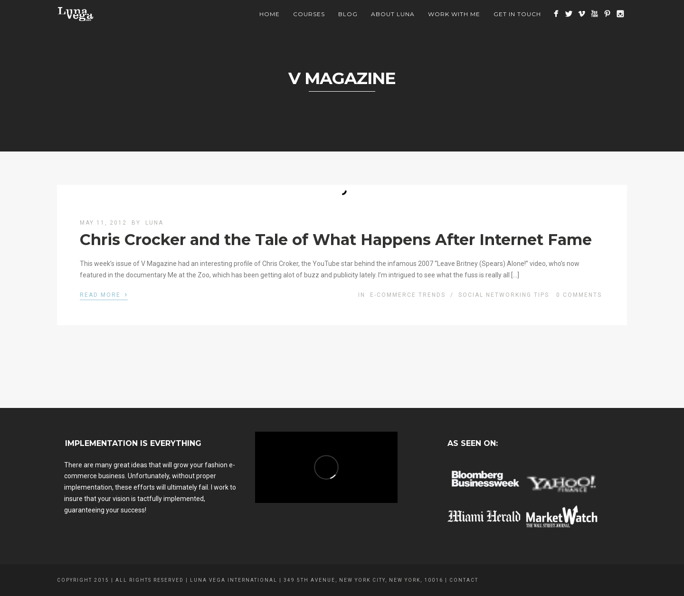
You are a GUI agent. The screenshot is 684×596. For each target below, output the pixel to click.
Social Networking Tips (503, 295)
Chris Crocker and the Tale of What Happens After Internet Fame (336, 239)
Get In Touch (517, 14)
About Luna (393, 14)
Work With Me (454, 14)
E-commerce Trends (408, 295)
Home (269, 14)
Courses (309, 14)
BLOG (348, 14)
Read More (104, 294)
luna (154, 222)
